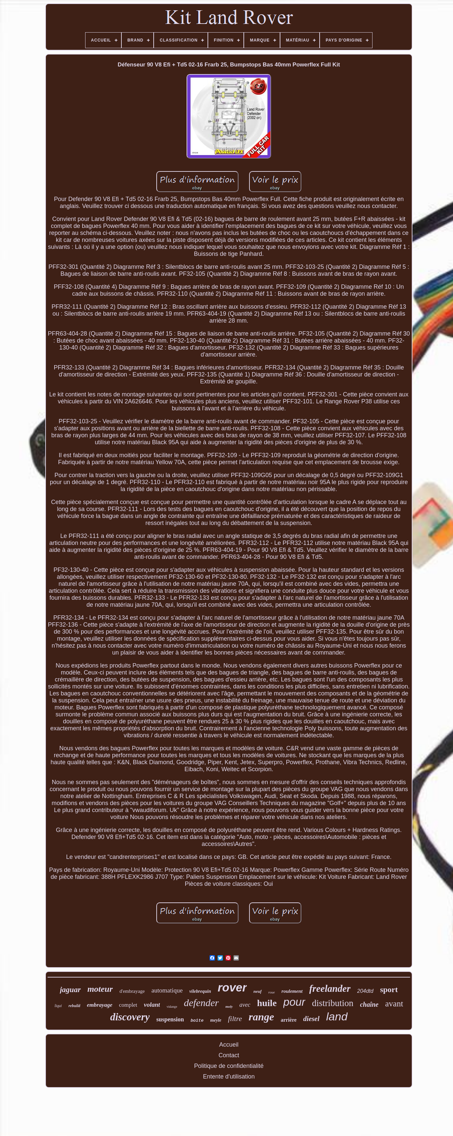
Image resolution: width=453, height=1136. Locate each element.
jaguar (70, 989)
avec (244, 1004)
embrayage (99, 1005)
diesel (311, 1019)
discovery (130, 1017)
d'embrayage (132, 991)
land (337, 1016)
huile (267, 1003)
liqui (58, 1005)
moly (229, 1006)
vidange (172, 1006)
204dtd (365, 991)
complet (128, 1005)
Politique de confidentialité (228, 1066)
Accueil (228, 1044)
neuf (257, 991)
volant (152, 1004)
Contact (229, 1055)
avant (394, 1003)
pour (294, 1002)
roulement (291, 991)
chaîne (369, 1004)
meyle (215, 1020)
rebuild (74, 1005)
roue (271, 992)
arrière (289, 1020)
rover (232, 987)
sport (389, 989)
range (261, 1017)
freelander (330, 988)
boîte (197, 1020)
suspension (170, 1019)
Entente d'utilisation (229, 1076)
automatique (167, 990)
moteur (100, 989)
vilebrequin (200, 991)
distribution (333, 1003)
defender (201, 1002)
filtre (235, 1018)
